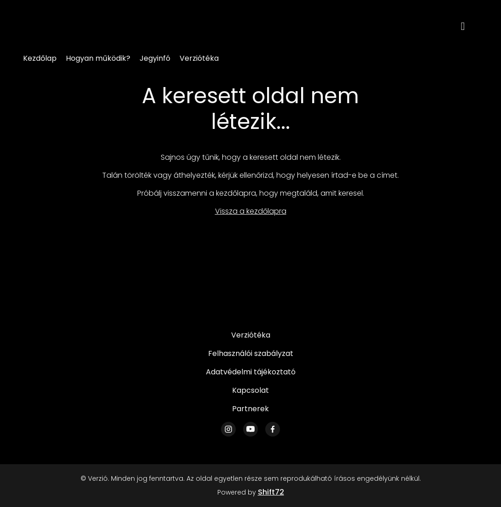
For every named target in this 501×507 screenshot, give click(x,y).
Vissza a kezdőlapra (250, 211)
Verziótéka (199, 58)
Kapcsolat (250, 390)
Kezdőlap (40, 58)
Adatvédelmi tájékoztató (251, 372)
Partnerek (250, 408)
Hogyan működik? (98, 58)
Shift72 (271, 492)
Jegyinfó (155, 58)
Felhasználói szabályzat (250, 353)
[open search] (469, 25)
